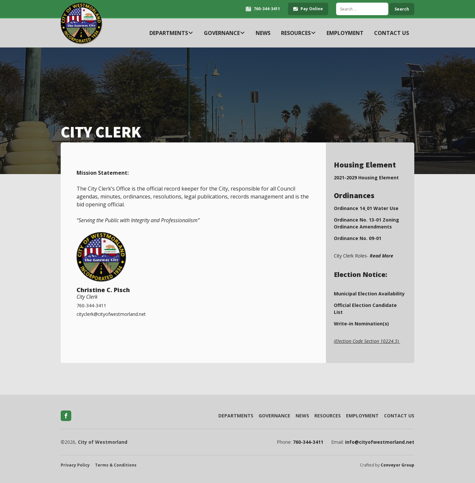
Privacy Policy (75, 465)
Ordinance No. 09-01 (357, 238)
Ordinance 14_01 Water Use (366, 208)
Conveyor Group (397, 465)
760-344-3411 (308, 442)
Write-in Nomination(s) (361, 323)
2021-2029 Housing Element (366, 177)
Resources (298, 33)
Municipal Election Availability (369, 293)
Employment (345, 33)
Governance (224, 33)
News (263, 33)
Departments (171, 33)
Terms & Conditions (116, 465)
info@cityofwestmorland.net (379, 442)
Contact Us (391, 33)
